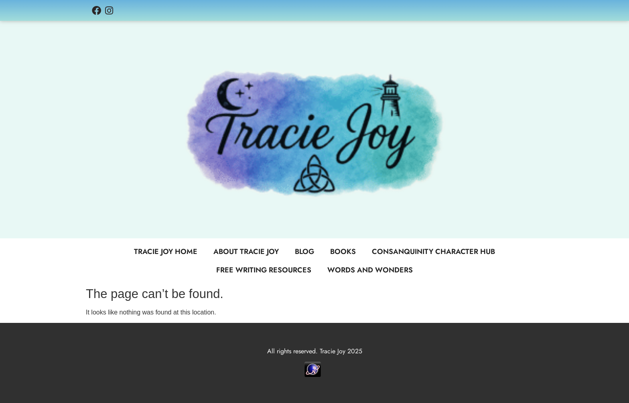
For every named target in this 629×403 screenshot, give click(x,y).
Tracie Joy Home (165, 251)
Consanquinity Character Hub (433, 251)
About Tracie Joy (246, 251)
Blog (304, 251)
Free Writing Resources (263, 270)
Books (343, 251)
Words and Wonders (370, 270)
